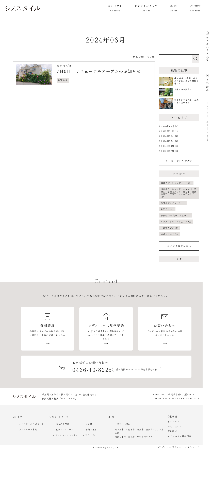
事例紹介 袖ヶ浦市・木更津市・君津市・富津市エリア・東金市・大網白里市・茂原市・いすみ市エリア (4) (178, 193)
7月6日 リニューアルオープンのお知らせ (99, 71)
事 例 (111, 417)
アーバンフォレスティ (67, 435)
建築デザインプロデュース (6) (176, 183)
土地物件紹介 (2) (169, 227)
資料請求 (207, 83)
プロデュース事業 (28, 429)
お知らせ (63, 80)
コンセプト (19, 417)
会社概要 (172, 416)
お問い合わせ (175, 426)
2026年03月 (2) (169, 126)
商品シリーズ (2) (169, 234)
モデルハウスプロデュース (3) (176, 221)
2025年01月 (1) (169, 131)
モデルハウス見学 (207, 46)
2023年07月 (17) (170, 151)
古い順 (151, 56)
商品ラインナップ (59, 417)
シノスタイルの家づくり (31, 423)
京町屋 (89, 423)
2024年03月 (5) (169, 145)
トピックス (174, 421)
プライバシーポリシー (169, 447)
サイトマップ (192, 447)
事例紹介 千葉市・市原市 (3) (175, 215)
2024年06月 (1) (169, 141)
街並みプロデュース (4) (173, 202)
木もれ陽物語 (62, 423)
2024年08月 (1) (169, 136)
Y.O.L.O (90, 435)
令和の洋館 (91, 429)
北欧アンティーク (65, 429)
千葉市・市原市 (122, 423)
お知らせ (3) (167, 209)
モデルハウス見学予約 (179, 436)
